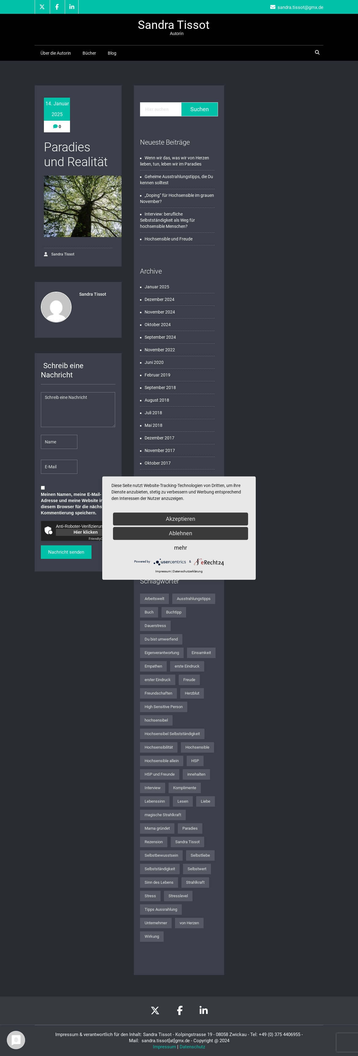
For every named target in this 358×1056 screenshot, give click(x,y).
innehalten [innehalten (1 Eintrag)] (196, 774)
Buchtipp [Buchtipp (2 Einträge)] (173, 612)
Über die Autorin (56, 53)
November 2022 (160, 349)
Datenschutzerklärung (188, 571)
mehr (180, 547)
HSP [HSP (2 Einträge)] (195, 760)
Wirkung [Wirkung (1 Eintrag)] (152, 936)
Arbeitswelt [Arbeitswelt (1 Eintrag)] (154, 598)
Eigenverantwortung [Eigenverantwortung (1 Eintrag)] (162, 652)
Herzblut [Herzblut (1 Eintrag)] (192, 693)
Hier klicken (86, 532)
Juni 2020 (154, 362)
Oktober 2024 (158, 324)
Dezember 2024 (159, 299)
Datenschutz (192, 1047)
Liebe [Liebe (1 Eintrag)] (205, 801)
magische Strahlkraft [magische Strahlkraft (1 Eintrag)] (163, 814)
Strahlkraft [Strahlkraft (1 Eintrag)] (195, 882)
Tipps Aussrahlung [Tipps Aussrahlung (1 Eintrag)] (161, 909)
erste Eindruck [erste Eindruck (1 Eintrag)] (187, 666)
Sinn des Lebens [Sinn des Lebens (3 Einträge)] (159, 882)
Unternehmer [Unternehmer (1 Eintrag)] (156, 923)
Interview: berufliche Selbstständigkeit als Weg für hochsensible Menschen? (167, 220)
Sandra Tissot (59, 254)
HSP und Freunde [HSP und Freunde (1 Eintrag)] (160, 774)
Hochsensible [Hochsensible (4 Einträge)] (197, 747)
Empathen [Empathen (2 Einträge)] (153, 666)
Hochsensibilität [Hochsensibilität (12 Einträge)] (159, 747)
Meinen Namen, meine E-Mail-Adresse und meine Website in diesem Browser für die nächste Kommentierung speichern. (73, 503)
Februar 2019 (157, 374)
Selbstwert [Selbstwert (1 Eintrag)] (197, 869)
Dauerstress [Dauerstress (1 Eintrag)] (155, 625)
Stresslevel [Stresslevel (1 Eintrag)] (178, 896)
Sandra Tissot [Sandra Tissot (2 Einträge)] (187, 842)
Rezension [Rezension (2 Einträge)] (154, 842)
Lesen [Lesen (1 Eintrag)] (182, 801)
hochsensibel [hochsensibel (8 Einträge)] (156, 720)
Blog (112, 53)
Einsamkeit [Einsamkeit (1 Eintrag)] (201, 652)
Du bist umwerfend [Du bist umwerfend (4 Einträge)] (161, 639)
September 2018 (160, 387)
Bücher (89, 53)
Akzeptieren (180, 519)
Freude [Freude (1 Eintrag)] (189, 679)
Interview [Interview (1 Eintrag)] (153, 787)
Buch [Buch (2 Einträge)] (149, 612)
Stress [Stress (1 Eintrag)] (150, 896)
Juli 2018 (153, 412)
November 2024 (160, 312)
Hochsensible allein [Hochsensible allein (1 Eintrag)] (162, 760)
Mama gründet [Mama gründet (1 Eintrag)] (157, 828)
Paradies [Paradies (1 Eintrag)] (190, 828)
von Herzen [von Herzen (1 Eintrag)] (189, 923)
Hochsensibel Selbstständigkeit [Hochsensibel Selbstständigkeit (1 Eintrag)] (172, 733)
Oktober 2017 (158, 463)
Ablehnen (180, 533)
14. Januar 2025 (57, 109)
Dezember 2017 (159, 437)
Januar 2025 (157, 286)
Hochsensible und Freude (169, 238)
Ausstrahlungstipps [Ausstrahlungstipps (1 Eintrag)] (194, 598)
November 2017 (160, 450)
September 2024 (160, 337)
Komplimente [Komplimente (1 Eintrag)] (184, 787)
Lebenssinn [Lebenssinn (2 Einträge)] (155, 801)
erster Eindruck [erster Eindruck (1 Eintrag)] (158, 679)
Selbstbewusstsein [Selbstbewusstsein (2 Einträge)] (161, 855)
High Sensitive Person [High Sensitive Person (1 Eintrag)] (164, 706)
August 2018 (157, 400)
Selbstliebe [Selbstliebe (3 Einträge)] (200, 855)
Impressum (164, 1047)
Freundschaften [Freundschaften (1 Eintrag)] (158, 693)
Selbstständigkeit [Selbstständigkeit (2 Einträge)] (160, 869)
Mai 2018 (153, 425)
